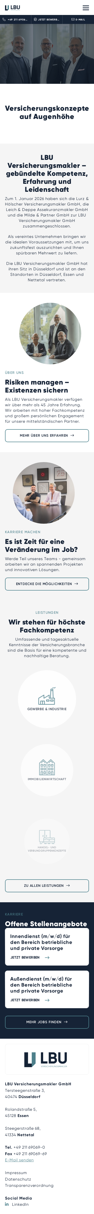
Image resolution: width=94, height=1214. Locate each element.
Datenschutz (18, 1179)
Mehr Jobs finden (43, 1022)
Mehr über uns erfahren (44, 435)
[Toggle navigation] (85, 7)
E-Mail (78, 19)
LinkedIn (20, 1204)
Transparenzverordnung (29, 1185)
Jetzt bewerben (47, 19)
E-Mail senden (19, 1160)
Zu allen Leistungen (44, 886)
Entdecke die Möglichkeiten (44, 584)
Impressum (16, 1172)
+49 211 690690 (16, 19)
